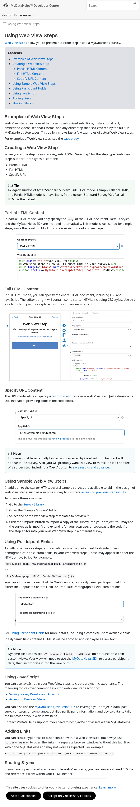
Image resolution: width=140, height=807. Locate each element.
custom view (61, 396)
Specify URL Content (31, 79)
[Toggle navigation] (21, 24)
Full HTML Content (30, 74)
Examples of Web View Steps (32, 59)
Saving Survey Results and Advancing (36, 694)
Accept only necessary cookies (69, 796)
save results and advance (91, 467)
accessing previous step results (103, 492)
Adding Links (21, 98)
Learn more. (107, 787)
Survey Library (33, 504)
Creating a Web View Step (30, 64)
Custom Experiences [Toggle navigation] (16, 15)
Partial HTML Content (32, 69)
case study (71, 138)
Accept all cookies (23, 796)
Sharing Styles (22, 103)
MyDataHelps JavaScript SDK (55, 707)
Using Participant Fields (29, 88)
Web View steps (16, 43)
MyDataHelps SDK (85, 658)
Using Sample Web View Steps (34, 83)
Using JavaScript (24, 93)
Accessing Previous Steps (27, 699)
